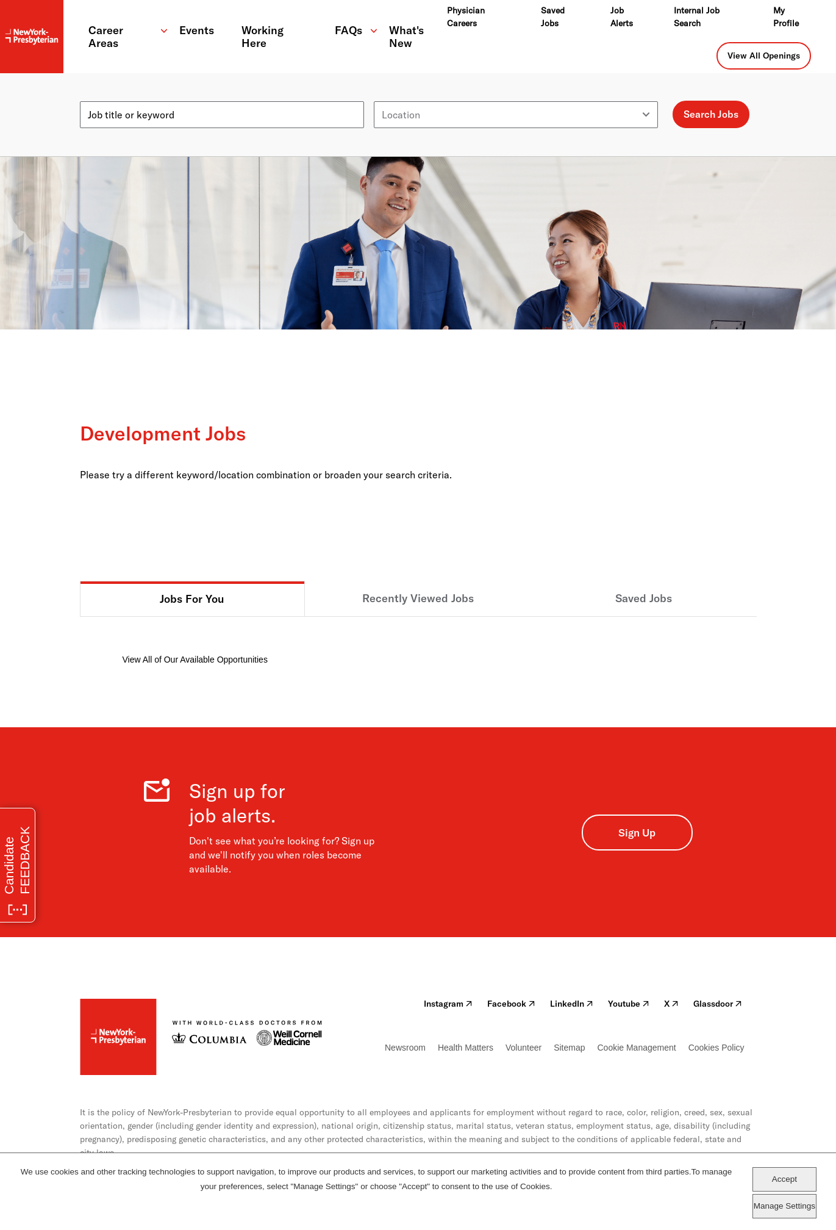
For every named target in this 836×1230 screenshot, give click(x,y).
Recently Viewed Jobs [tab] (418, 598)
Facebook (511, 1003)
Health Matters (465, 1047)
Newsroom (405, 1047)
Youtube (628, 1003)
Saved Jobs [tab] (643, 598)
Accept (784, 1179)
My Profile (786, 17)
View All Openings (763, 55)
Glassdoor (717, 1003)
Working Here (262, 36)
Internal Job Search (697, 17)
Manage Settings (784, 1205)
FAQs (348, 30)
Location (393, 96)
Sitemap (569, 1047)
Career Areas (105, 36)
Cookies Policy (716, 1047)
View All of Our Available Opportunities (195, 659)
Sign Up (637, 832)
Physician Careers (466, 17)
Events (196, 30)
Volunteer (523, 1047)
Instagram (448, 1003)
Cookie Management (636, 1047)
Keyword (99, 96)
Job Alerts (621, 17)
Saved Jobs (553, 17)
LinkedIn (571, 1003)
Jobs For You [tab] (192, 599)
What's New (406, 36)
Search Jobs (711, 114)
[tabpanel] (418, 641)
